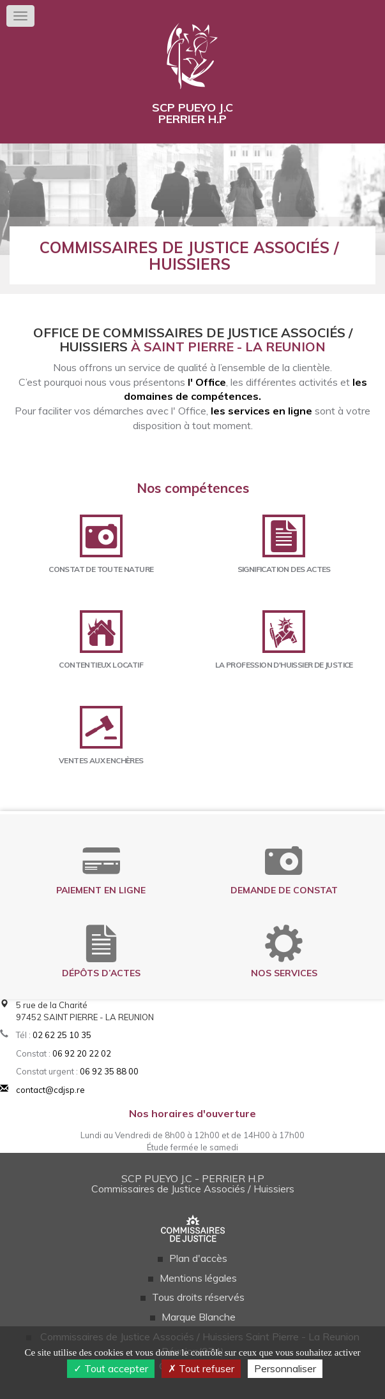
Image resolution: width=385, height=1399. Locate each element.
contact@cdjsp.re (50, 1090)
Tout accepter (110, 1368)
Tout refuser (201, 1368)
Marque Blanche (199, 1316)
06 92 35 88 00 (109, 1071)
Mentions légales (198, 1277)
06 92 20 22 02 (81, 1053)
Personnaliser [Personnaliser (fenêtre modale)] (285, 1368)
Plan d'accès (198, 1258)
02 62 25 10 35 (62, 1035)
